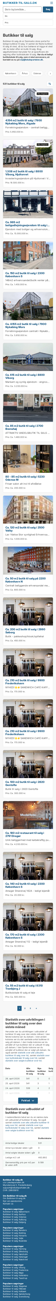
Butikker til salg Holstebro (15, 1275)
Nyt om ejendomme (12, 1201)
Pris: (7, 132)
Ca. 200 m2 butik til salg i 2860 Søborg (25, 631)
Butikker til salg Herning (14, 1249)
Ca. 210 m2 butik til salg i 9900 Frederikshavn (25, 682)
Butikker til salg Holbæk (14, 1291)
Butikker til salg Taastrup (15, 1278)
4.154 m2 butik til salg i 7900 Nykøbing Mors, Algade (23, 122)
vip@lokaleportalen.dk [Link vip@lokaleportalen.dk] (31, 59)
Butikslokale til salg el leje (20, 992)
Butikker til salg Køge (13, 1272)
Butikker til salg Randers (15, 1230)
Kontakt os (8, 1203)
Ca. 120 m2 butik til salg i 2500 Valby (24, 529)
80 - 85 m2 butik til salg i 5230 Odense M (25, 478)
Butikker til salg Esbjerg (14, 1222)
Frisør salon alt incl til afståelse (23, 483)
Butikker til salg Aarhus (14, 1214)
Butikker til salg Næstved (15, 1259)
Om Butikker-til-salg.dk (14, 1198)
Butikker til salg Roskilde (15, 1241)
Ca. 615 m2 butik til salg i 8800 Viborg (25, 376)
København (10, 73)
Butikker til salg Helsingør (15, 1257)
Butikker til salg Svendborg (16, 1296)
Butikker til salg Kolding (14, 1233)
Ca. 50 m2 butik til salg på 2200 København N (25, 580)
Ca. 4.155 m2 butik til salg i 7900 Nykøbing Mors (25, 325)
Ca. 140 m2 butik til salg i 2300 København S (25, 885)
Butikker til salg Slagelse (15, 1286)
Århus (25, 73)
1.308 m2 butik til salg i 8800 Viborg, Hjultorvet (24, 173)
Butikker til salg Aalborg (14, 1219)
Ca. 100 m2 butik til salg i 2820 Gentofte (24, 783)
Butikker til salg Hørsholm (15, 1254)
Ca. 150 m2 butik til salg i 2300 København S (24, 275)
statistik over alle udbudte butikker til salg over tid (24, 1053)
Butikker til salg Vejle (13, 1238)
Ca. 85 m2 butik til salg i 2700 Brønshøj (24, 427)
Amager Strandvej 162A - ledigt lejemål (27, 890)
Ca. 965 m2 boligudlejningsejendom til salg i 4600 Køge (26, 225)
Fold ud (25, 1100)
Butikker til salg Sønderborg (16, 1294)
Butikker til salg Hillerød (14, 1288)
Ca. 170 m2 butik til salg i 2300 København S (24, 936)
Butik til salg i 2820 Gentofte (21, 789)
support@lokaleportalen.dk (16, 1187)
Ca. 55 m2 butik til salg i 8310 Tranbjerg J (24, 987)
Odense (37, 73)
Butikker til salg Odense (14, 1217)
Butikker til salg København (16, 1211)
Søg (48, 9)
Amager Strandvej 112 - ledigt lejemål (26, 941)
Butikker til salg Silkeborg (15, 1251)
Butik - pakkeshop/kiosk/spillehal (24, 636)
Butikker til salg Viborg (14, 1267)
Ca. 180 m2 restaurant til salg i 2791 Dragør (24, 834)
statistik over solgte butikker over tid (23, 1060)
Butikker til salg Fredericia (15, 1270)
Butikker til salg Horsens (15, 1235)
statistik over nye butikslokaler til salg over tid (27, 1056)
